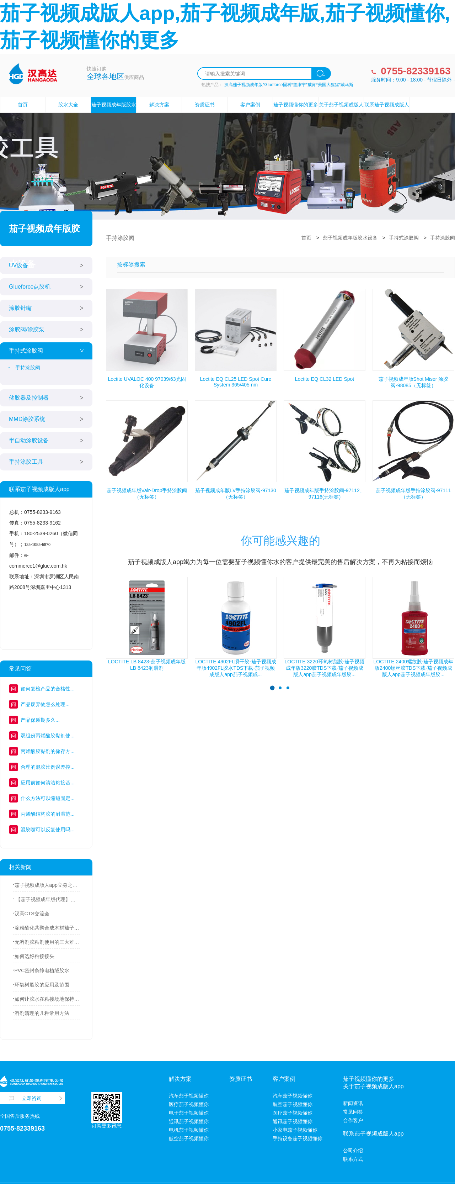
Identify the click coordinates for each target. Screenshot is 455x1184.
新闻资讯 (353, 1103)
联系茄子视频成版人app (386, 112)
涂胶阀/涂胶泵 (26, 329)
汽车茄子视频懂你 (189, 1096)
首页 (23, 104)
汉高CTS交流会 (32, 913)
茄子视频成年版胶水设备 (113, 112)
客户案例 (250, 104)
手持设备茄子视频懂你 (297, 1138)
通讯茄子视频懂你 (189, 1121)
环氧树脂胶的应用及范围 (42, 985)
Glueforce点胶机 (29, 287)
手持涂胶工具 (26, 462)
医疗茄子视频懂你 (189, 1104)
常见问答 (353, 1112)
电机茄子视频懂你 (189, 1130)
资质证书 (205, 104)
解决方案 (159, 104)
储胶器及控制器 (29, 398)
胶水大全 (68, 104)
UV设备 (18, 265)
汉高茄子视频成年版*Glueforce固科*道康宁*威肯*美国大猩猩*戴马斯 (288, 84)
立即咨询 (32, 1098)
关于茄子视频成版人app (341, 112)
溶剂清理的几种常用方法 (42, 1013)
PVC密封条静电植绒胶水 (42, 970)
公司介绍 (353, 1150)
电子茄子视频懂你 (189, 1113)
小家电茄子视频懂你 (295, 1130)
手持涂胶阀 (27, 367)
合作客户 (353, 1120)
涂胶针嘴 (20, 308)
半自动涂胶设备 (29, 440)
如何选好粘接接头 (34, 956)
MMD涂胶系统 (27, 419)
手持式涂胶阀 (26, 351)
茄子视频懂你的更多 (295, 104)
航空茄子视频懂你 (189, 1138)
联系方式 (353, 1159)
